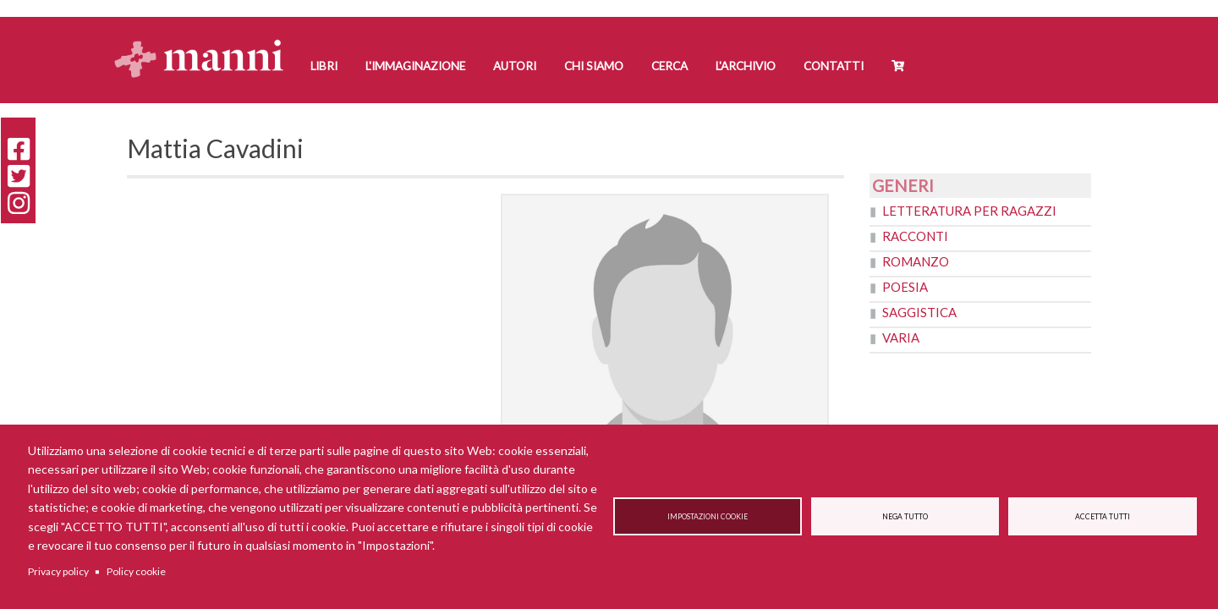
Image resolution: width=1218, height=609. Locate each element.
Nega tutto (905, 517)
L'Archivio (746, 66)
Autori (514, 66)
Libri (323, 66)
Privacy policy (58, 571)
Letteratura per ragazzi (969, 210)
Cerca (669, 66)
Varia (900, 337)
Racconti (915, 236)
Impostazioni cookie (707, 517)
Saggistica (919, 312)
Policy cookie (136, 571)
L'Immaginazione (415, 66)
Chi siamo (593, 66)
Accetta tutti (1102, 517)
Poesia (905, 286)
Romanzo (915, 261)
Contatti (834, 66)
